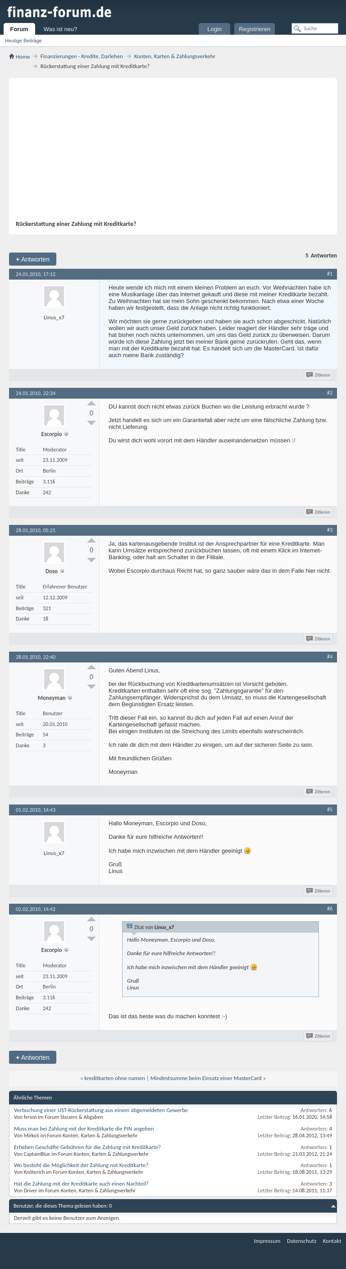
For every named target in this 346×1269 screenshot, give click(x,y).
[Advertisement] (168, 152)
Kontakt (332, 1240)
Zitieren (318, 375)
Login (214, 29)
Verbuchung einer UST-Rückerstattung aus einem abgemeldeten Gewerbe (101, 1110)
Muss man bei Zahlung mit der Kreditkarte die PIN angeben (84, 1128)
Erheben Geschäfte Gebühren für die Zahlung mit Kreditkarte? (87, 1147)
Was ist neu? (60, 29)
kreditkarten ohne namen (114, 1078)
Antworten (33, 259)
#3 (329, 530)
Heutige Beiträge (23, 40)
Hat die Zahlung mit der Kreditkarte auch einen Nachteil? (81, 1183)
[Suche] (314, 28)
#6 (329, 909)
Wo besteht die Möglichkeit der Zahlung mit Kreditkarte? (81, 1165)
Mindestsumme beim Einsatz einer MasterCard (206, 1078)
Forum (19, 29)
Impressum (267, 1240)
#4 (329, 656)
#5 (329, 809)
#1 (329, 274)
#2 (329, 393)
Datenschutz (301, 1240)
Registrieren (254, 29)
